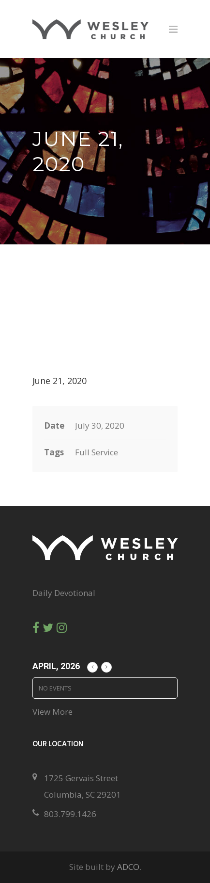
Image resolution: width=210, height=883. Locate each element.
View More (52, 711)
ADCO (128, 866)
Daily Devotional (63, 592)
